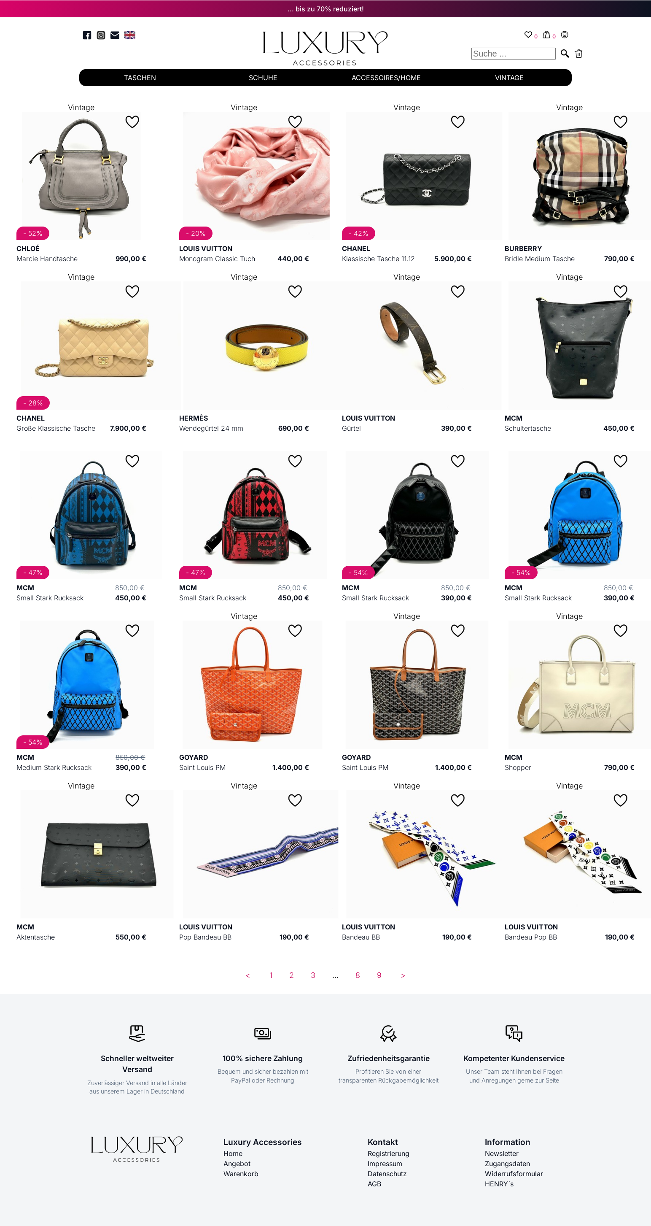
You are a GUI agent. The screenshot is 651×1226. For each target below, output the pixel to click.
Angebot (236, 1163)
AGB (374, 1184)
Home (232, 1153)
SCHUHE (263, 77)
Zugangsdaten (507, 1163)
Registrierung (388, 1153)
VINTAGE (509, 77)
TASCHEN (140, 77)
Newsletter (502, 1153)
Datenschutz (387, 1173)
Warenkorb (240, 1173)
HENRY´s (499, 1184)
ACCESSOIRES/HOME (386, 77)
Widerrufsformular (514, 1173)
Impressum (385, 1163)
